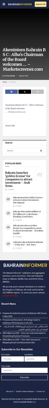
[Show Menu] (4, 4)
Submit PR (40, 4)
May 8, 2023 (23, 76)
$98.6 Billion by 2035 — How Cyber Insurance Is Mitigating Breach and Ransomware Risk (21, 341)
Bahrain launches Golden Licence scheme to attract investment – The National (27, 200)
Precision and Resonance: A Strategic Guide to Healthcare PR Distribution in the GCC (21, 321)
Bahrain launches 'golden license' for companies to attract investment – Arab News (18, 179)
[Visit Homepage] (20, 4)
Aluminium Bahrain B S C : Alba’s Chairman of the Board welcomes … (24, 108)
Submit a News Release (25, 391)
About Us (9, 391)
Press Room (10, 76)
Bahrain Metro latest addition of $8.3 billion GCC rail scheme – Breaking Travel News (27, 214)
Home (5, 82)
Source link (10, 125)
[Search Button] (41, 150)
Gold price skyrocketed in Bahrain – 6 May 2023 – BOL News (28, 243)
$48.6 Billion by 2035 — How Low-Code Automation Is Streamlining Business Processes (24, 334)
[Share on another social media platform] (38, 92)
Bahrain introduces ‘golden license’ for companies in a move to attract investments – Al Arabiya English (28, 229)
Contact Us (40, 391)
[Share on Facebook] (11, 92)
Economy (12, 82)
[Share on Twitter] (24, 92)
